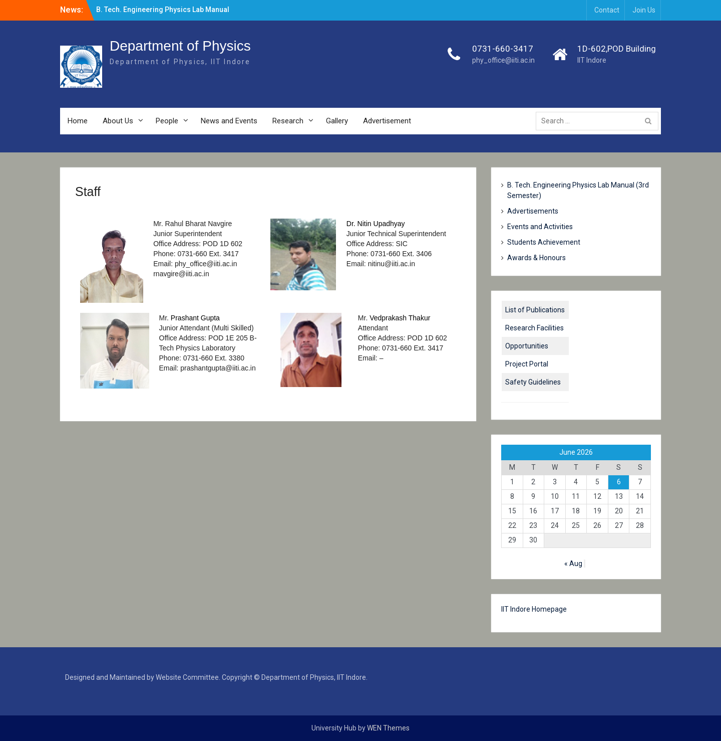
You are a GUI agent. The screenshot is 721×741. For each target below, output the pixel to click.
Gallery (337, 120)
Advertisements (532, 211)
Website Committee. (188, 677)
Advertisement (387, 120)
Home (78, 120)
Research (287, 120)
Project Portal (526, 364)
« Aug (573, 564)
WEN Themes (388, 728)
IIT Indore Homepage (534, 609)
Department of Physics (180, 46)
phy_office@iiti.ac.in (503, 60)
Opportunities (526, 346)
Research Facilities (534, 328)
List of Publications (535, 310)
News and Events (229, 120)
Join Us (643, 10)
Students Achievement (543, 242)
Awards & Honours (536, 258)
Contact (606, 10)
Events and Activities (540, 227)
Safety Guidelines (533, 382)
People (167, 120)
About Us (118, 120)
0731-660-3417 (502, 49)
